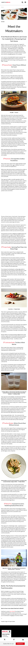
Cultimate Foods (9, 342)
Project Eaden (6, 247)
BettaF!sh (8, 504)
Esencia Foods (7, 65)
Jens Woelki (12, 611)
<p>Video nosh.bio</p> (14, 203)
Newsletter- (20, 643)
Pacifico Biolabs (7, 423)
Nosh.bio (6, 158)
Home (2, 7)
